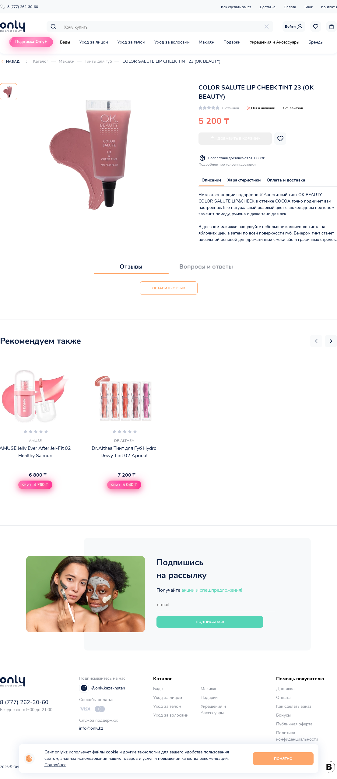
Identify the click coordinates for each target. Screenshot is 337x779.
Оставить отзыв (168, 288)
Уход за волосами (172, 42)
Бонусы (283, 715)
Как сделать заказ (236, 7)
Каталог (40, 61)
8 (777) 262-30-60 (19, 6)
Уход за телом (131, 42)
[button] (316, 341)
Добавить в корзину (235, 138)
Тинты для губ (98, 61)
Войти (294, 26)
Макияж (206, 42)
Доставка (267, 7)
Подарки (231, 42)
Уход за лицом (93, 42)
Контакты (329, 7)
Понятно (283, 758)
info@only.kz (91, 728)
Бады (65, 42)
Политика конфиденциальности (297, 736)
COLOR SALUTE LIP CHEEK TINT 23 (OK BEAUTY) (171, 61)
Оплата (290, 7)
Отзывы (131, 267)
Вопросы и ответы (206, 267)
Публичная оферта (294, 724)
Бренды (315, 42)
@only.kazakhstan (102, 688)
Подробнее (55, 765)
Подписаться (210, 621)
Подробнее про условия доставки (227, 164)
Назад (13, 61)
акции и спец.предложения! (211, 590)
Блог (308, 7)
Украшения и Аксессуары (274, 42)
